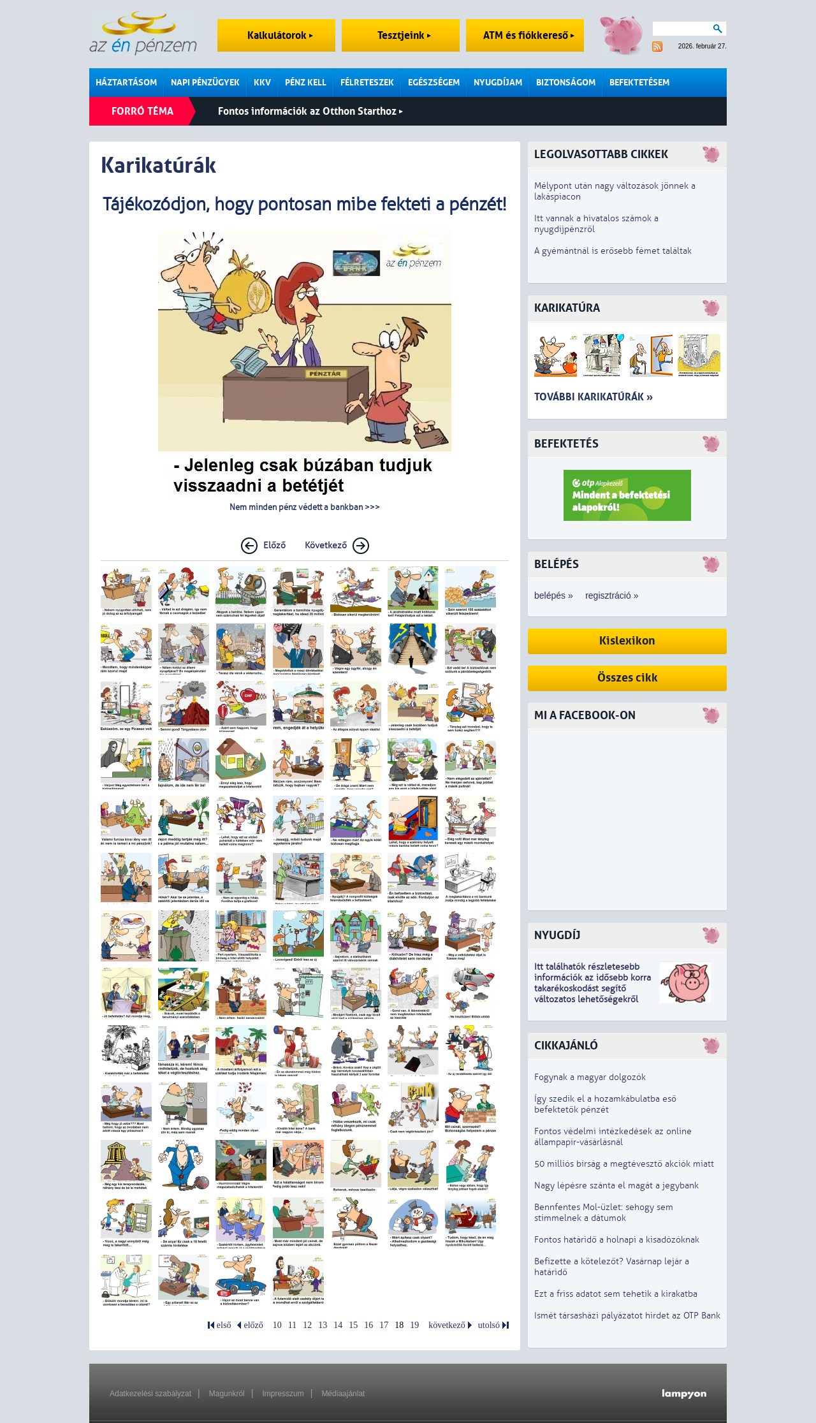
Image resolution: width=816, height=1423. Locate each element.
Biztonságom (565, 82)
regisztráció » (611, 595)
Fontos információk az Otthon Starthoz (310, 111)
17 (383, 1325)
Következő (326, 545)
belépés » (553, 595)
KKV (262, 82)
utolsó (489, 1325)
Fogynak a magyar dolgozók (590, 1077)
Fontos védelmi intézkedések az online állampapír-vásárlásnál (613, 1137)
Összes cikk (627, 678)
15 (353, 1325)
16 (368, 1325)
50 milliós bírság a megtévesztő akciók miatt (624, 1163)
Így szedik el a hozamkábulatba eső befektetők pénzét (605, 1104)
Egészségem (434, 82)
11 (292, 1325)
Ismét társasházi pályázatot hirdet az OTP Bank (627, 1315)
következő (446, 1325)
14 (337, 1325)
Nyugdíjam (498, 82)
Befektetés (566, 444)
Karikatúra (567, 308)
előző (253, 1325)
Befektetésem (639, 82)
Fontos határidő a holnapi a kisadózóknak (616, 1239)
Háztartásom (126, 82)
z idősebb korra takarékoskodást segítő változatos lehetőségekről (592, 988)
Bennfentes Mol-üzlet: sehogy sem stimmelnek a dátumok (603, 1212)
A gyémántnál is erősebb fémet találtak (613, 250)
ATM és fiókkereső (528, 35)
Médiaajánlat (343, 1393)
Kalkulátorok (280, 35)
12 (307, 1325)
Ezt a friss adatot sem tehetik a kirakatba (615, 1293)
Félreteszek (367, 82)
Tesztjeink (404, 35)
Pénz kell (305, 82)
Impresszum (282, 1393)
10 (277, 1325)
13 (322, 1325)
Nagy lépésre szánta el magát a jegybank (616, 1185)
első (224, 1325)
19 (414, 1325)
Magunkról (227, 1393)
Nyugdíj (557, 935)
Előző (274, 545)
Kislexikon (627, 641)
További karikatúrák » (593, 397)
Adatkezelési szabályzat (150, 1393)
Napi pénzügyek (205, 82)
